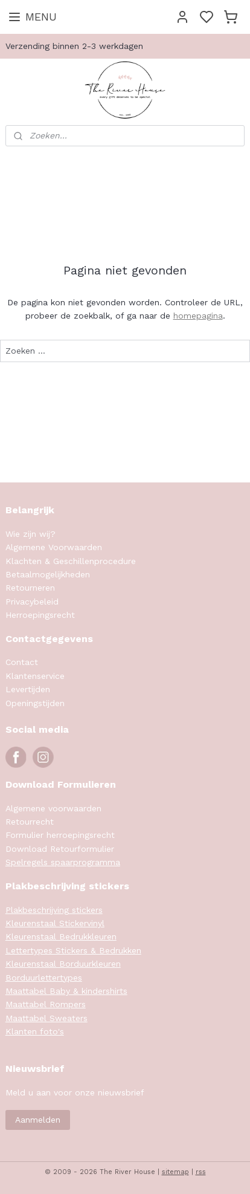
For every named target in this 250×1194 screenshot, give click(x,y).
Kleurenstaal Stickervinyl (54, 923)
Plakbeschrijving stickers (54, 910)
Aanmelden (37, 1119)
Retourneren (30, 587)
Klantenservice (35, 676)
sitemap (175, 1172)
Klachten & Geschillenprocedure (70, 561)
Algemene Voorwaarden (53, 547)
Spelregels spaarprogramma (62, 862)
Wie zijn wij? (30, 534)
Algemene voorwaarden (53, 808)
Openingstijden (35, 703)
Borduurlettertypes (43, 977)
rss (201, 1172)
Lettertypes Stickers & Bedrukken (73, 950)
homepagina (198, 315)
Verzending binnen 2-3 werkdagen (74, 46)
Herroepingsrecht (40, 615)
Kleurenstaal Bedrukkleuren (61, 936)
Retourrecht (29, 821)
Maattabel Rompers (45, 1004)
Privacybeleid (32, 601)
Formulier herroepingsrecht (60, 835)
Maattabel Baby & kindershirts (66, 991)
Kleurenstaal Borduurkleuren (63, 964)
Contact (21, 662)
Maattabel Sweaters (46, 1018)
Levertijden (27, 689)
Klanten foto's (34, 1031)
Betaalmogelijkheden (47, 574)
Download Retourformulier (59, 849)
